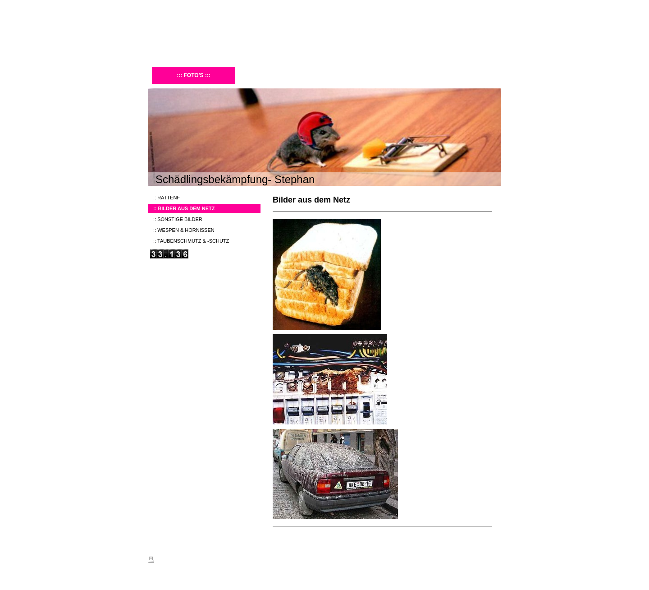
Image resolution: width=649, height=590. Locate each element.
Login (495, 559)
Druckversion (167, 561)
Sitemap (199, 561)
